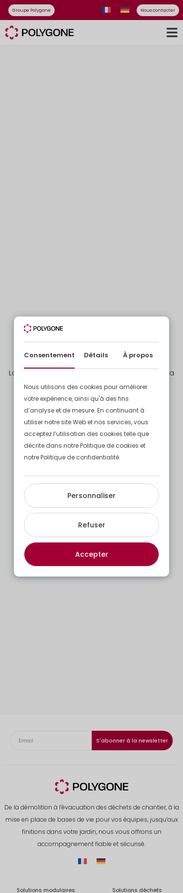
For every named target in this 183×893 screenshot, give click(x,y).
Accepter (91, 554)
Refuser (91, 525)
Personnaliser (91, 496)
